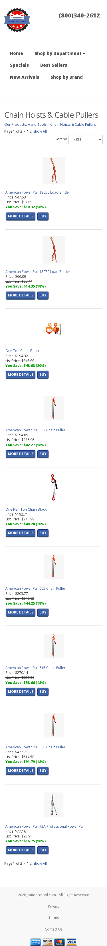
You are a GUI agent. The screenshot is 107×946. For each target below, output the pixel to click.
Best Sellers (53, 65)
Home (16, 53)
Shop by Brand (67, 77)
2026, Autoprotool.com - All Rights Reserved (53, 894)
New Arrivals (24, 77)
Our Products (15, 124)
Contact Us (53, 929)
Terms (54, 917)
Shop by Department (60, 53)
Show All (40, 131)
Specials (19, 65)
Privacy (53, 906)
